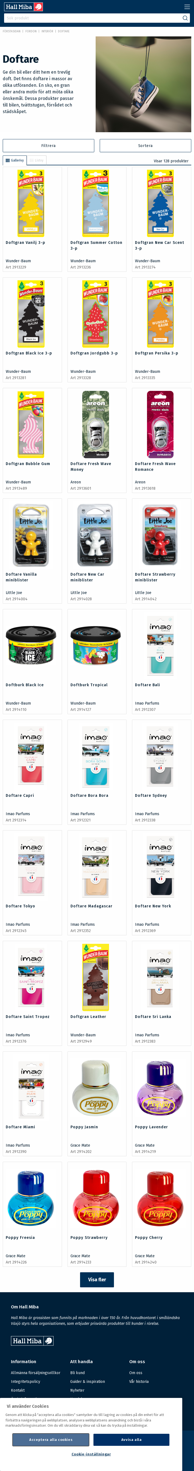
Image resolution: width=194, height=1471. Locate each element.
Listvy (36, 160)
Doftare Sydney (151, 795)
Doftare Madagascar (91, 906)
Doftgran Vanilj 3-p (25, 242)
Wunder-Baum (18, 261)
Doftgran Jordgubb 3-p (94, 353)
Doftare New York (153, 906)
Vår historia (139, 1381)
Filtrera (48, 145)
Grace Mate (80, 1145)
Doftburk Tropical (89, 685)
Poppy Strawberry (89, 1237)
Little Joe (14, 592)
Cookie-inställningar (91, 1454)
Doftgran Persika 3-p (156, 353)
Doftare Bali (147, 685)
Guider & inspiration (87, 1381)
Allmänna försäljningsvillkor (35, 1373)
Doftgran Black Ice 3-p (29, 353)
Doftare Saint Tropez (28, 1016)
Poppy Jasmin (84, 1127)
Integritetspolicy (25, 1381)
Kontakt (18, 1390)
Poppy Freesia (20, 1237)
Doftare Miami (20, 1127)
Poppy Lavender (151, 1127)
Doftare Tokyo (20, 906)
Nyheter (77, 1390)
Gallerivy (15, 160)
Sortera (145, 145)
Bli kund (77, 1373)
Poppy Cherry (149, 1237)
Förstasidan (11, 31)
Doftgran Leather (88, 1016)
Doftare (63, 31)
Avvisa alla (131, 1440)
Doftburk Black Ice (25, 685)
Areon (75, 482)
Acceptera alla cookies (50, 1440)
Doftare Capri (20, 795)
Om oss (135, 1373)
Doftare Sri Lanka (153, 1016)
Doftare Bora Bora (89, 795)
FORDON (31, 31)
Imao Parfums (147, 703)
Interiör (47, 31)
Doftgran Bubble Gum (28, 464)
